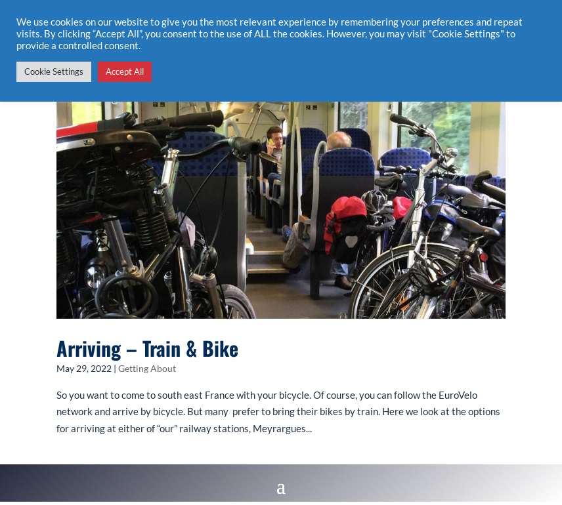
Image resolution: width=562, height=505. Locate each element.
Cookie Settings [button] (53, 71)
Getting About (147, 368)
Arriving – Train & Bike (147, 348)
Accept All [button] (125, 71)
